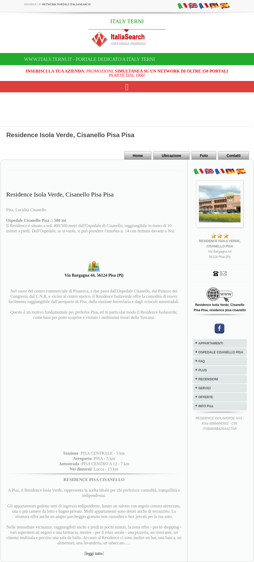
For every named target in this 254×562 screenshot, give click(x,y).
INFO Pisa (205, 406)
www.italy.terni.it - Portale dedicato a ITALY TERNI (89, 59)
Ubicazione (171, 155)
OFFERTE (205, 397)
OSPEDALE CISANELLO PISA (220, 352)
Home (138, 155)
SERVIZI (204, 388)
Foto (204, 155)
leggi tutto (94, 553)
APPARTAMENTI (210, 343)
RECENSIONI (208, 379)
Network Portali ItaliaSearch (66, 4)
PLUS (202, 370)
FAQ (201, 361)
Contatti (234, 155)
